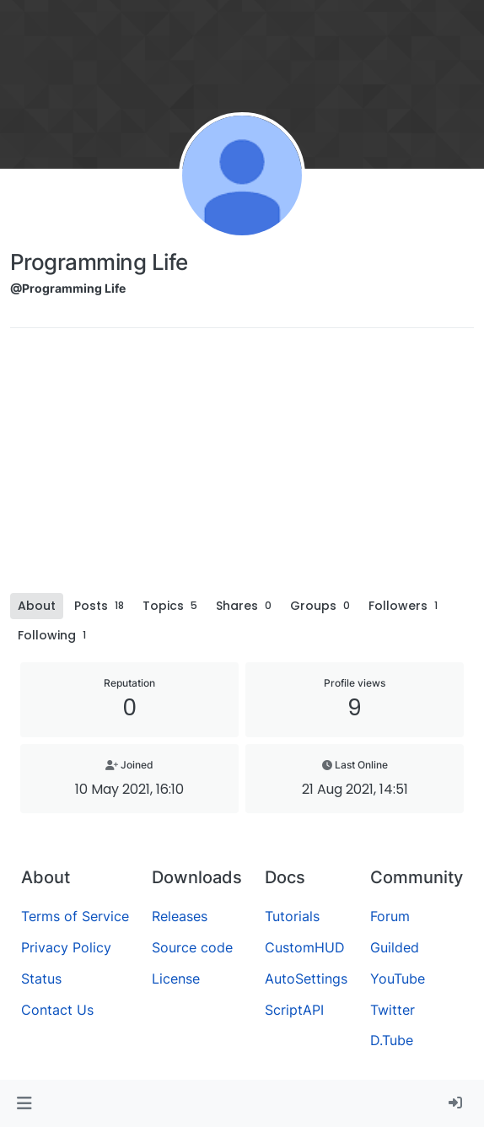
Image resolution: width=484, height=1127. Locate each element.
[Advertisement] (242, 466)
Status (41, 978)
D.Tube (391, 1040)
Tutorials (292, 916)
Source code (192, 947)
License (176, 978)
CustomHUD (305, 947)
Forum (390, 916)
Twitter (392, 1009)
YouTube (397, 978)
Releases (179, 916)
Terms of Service (75, 916)
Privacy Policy (66, 947)
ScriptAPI (294, 1009)
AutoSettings (306, 978)
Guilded (394, 947)
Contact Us (57, 1009)
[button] (24, 1103)
